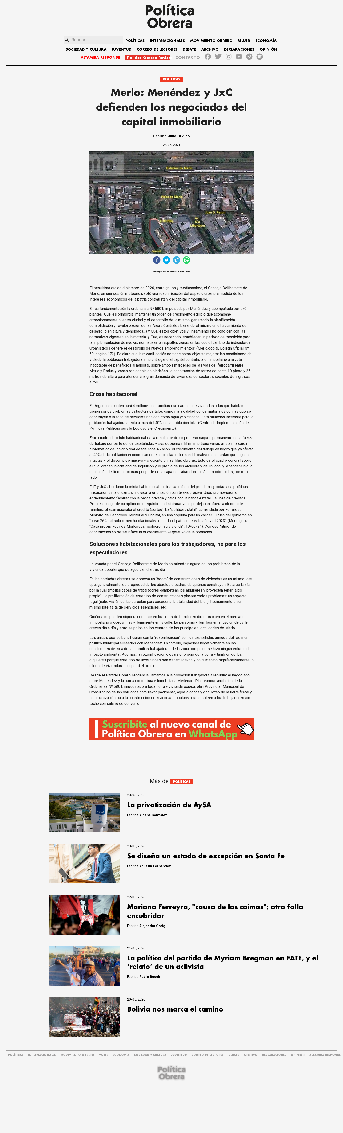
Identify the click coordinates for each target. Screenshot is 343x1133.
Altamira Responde (325, 1055)
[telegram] (176, 260)
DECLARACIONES (239, 49)
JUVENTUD (121, 49)
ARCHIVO (210, 49)
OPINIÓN (268, 49)
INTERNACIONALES (167, 41)
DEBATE (189, 49)
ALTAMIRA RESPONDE (100, 57)
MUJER (244, 41)
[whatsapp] (186, 260)
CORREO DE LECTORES (157, 49)
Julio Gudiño (179, 136)
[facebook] (157, 260)
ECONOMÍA (266, 41)
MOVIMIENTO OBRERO (211, 41)
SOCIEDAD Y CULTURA (86, 49)
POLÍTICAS (135, 41)
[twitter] (166, 260)
